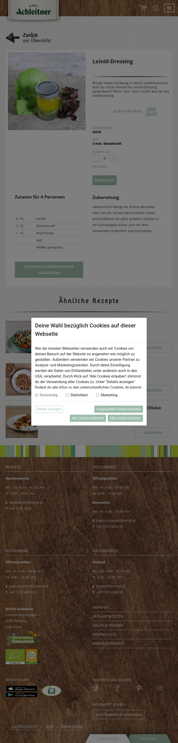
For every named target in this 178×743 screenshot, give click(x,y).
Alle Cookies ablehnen (88, 418)
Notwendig (48, 395)
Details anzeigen (49, 409)
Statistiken (79, 395)
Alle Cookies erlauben (125, 418)
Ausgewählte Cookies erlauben (118, 409)
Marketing (109, 395)
